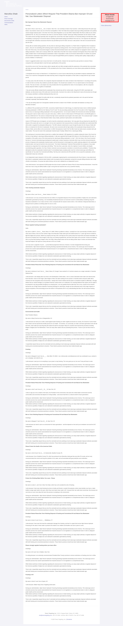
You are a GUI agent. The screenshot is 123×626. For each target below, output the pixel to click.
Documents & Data (9, 20)
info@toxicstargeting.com (45, 615)
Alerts (5, 24)
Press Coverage (8, 18)
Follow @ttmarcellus (106, 25)
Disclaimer (69, 619)
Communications (8, 22)
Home (6, 16)
